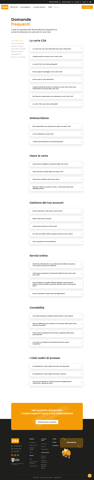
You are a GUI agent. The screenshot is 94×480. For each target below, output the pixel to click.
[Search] (87, 2)
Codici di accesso (18, 57)
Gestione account (18, 49)
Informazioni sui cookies (46, 477)
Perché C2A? (14, 7)
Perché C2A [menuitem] (33, 442)
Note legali (35, 477)
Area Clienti (16, 451)
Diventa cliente (67, 2)
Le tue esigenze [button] (25, 7)
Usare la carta (17, 46)
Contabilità (16, 54)
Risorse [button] (57, 7)
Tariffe (50, 7)
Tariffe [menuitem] (54, 439)
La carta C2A (17, 40)
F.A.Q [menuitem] (31, 452)
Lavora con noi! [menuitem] (33, 445)
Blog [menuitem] (31, 459)
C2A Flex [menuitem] (43, 446)
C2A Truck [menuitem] (44, 444)
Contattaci (87, 7)
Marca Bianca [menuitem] (44, 449)
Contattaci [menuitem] (55, 445)
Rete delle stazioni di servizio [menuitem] (43, 466)
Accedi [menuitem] (54, 442)
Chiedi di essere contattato (47, 422)
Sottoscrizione (17, 43)
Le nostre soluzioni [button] (39, 7)
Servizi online (17, 51)
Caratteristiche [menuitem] (33, 466)
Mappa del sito (58, 477)
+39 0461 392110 (55, 2)
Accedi (78, 2)
